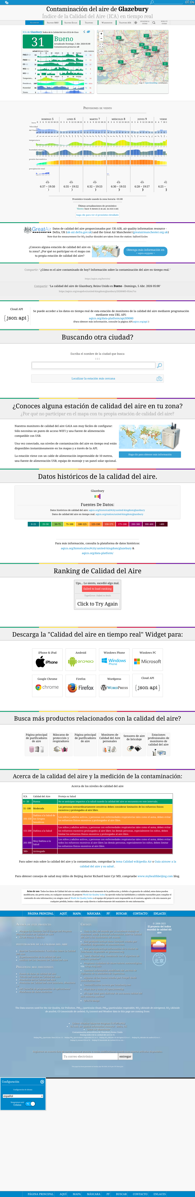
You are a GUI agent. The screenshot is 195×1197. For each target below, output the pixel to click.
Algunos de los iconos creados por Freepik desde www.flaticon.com (108, 1106)
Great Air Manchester (98, 1155)
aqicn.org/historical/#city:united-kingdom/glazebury (117, 510)
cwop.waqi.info (93, 1092)
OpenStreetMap (151, 83)
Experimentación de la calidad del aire (40, 1083)
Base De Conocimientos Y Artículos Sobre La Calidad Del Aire (45, 1079)
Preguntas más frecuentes (34, 1093)
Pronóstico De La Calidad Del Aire (37, 1106)
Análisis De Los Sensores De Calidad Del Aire (43, 1086)
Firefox (80, 727)
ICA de (32, 31)
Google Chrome (47, 727)
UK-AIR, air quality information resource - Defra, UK (98, 1152)
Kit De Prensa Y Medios (31, 1063)
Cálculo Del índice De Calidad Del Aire (39, 1103)
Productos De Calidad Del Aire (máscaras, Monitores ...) (45, 1111)
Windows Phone (114, 701)
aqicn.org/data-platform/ (97, 553)
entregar (125, 1183)
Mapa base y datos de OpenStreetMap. (104, 1115)
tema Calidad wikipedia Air (134, 988)
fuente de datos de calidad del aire (37, 1100)
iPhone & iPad (47, 701)
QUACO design (91, 1127)
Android (80, 701)
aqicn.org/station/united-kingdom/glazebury (119, 514)
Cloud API (147, 727)
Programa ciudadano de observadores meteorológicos (113, 1089)
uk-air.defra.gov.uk (79, 232)
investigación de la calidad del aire (42, 1070)
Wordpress (114, 727)
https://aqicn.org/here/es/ (97, 278)
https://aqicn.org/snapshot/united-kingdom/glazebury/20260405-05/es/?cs (97, 291)
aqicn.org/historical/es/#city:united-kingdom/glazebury (96, 548)
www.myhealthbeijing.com (156, 1003)
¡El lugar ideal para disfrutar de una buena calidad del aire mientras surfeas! (111, 1121)
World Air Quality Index (94, 1021)
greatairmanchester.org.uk (150, 232)
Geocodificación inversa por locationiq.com (107, 1111)
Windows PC (147, 701)
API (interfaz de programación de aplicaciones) (44, 1115)
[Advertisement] (97, 581)
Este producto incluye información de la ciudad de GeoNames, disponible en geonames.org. (109, 1077)
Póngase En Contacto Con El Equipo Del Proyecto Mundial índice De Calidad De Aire (44, 1059)
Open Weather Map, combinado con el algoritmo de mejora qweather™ (110, 1084)
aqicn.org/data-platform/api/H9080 (111, 318)
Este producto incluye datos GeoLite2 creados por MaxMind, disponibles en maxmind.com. (109, 1070)
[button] (100, 70)
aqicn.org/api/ (140, 321)
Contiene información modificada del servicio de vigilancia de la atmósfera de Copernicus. (109, 1099)
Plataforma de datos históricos (35, 1118)
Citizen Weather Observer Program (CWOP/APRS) (98, 1149)
